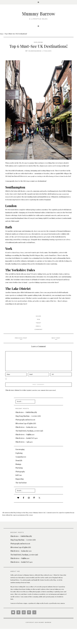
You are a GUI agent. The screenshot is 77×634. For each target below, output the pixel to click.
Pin (38, 324)
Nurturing (19, 473)
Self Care (19, 480)
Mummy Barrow (38, 14)
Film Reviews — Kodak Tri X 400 (27, 443)
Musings (18, 469)
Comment (38, 334)
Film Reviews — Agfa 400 (24, 447)
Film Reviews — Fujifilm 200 (25, 440)
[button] (38, 2)
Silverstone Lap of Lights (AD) (26, 428)
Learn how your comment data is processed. (46, 395)
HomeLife (19, 465)
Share (38, 321)
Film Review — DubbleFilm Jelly (26, 417)
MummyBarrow (34, 53)
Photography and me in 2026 (25, 425)
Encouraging (20, 454)
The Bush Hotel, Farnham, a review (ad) (29, 436)
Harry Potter (21, 257)
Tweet (39, 327)
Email (38, 331)
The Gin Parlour (21, 488)
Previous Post (21, 343)
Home (2, 36)
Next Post (56, 343)
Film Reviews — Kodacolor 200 (26, 432)
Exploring (38, 44)
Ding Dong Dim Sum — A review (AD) (28, 421)
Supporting (20, 484)
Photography (20, 477)
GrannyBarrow (21, 462)
